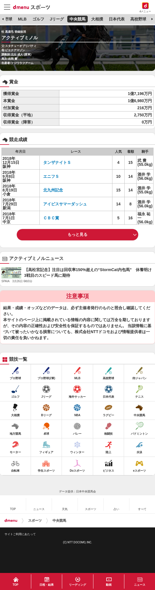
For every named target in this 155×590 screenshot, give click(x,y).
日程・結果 (46, 584)
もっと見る (77, 234)
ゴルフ (38, 19)
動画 (109, 584)
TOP (15, 584)
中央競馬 (77, 19)
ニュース (139, 584)
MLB (22, 19)
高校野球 (138, 19)
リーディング (77, 584)
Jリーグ (57, 19)
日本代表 (117, 19)
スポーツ (35, 521)
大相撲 (97, 19)
